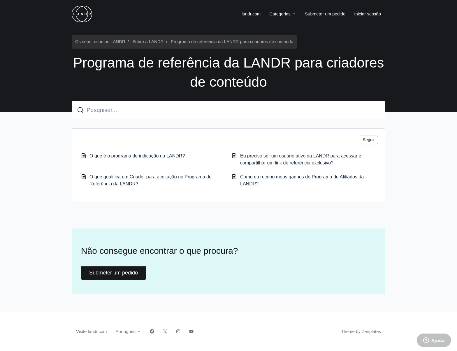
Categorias (282, 13)
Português (128, 331)
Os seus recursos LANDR (100, 41)
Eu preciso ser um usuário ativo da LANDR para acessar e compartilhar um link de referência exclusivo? (300, 159)
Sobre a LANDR (148, 41)
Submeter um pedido (325, 13)
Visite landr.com (91, 331)
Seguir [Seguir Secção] (369, 139)
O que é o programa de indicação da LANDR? (137, 155)
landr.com (251, 13)
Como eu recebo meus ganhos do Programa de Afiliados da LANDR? (302, 180)
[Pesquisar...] (228, 110)
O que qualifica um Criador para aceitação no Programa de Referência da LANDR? (150, 180)
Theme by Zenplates (361, 331)
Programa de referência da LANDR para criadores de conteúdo (232, 41)
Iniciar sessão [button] (367, 13)
